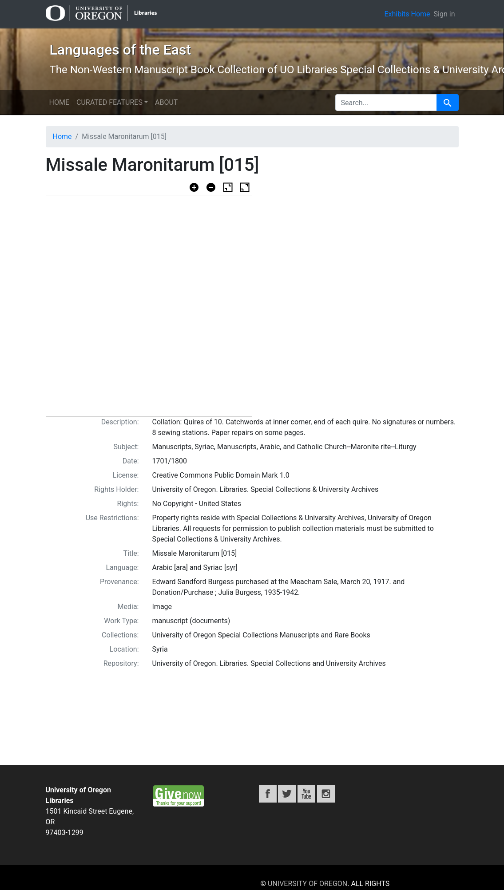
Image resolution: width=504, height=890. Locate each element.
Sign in (444, 14)
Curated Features (109, 102)
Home (59, 102)
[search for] (386, 102)
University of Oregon (307, 883)
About (166, 102)
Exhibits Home (407, 14)
